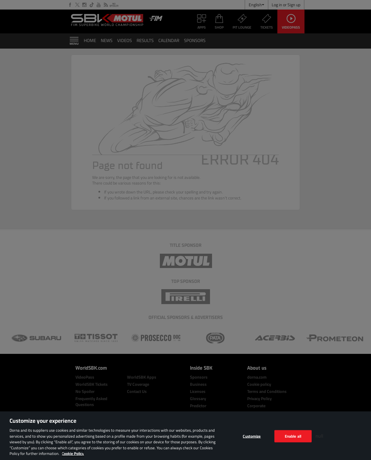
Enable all (293, 435)
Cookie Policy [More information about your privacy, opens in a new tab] (73, 453)
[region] (185, 435)
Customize (252, 435)
